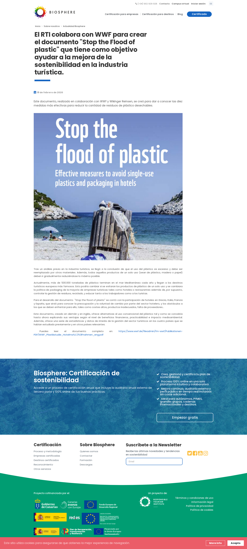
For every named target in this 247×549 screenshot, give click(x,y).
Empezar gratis (185, 417)
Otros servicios (42, 469)
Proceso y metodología (47, 451)
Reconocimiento (43, 464)
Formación (86, 460)
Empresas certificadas (47, 455)
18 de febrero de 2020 (48, 92)
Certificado (199, 14)
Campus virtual (180, 3)
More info (215, 543)
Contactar (86, 455)
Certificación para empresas (121, 14)
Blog (180, 14)
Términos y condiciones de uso (194, 498)
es (211, 3)
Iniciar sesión (198, 3)
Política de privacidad (199, 506)
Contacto (164, 3)
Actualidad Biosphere (74, 26)
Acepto (236, 543)
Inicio (37, 26)
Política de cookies (201, 510)
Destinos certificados (46, 460)
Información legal (202, 502)
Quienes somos (89, 451)
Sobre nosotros (52, 26)
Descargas (86, 464)
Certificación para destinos (158, 14)
